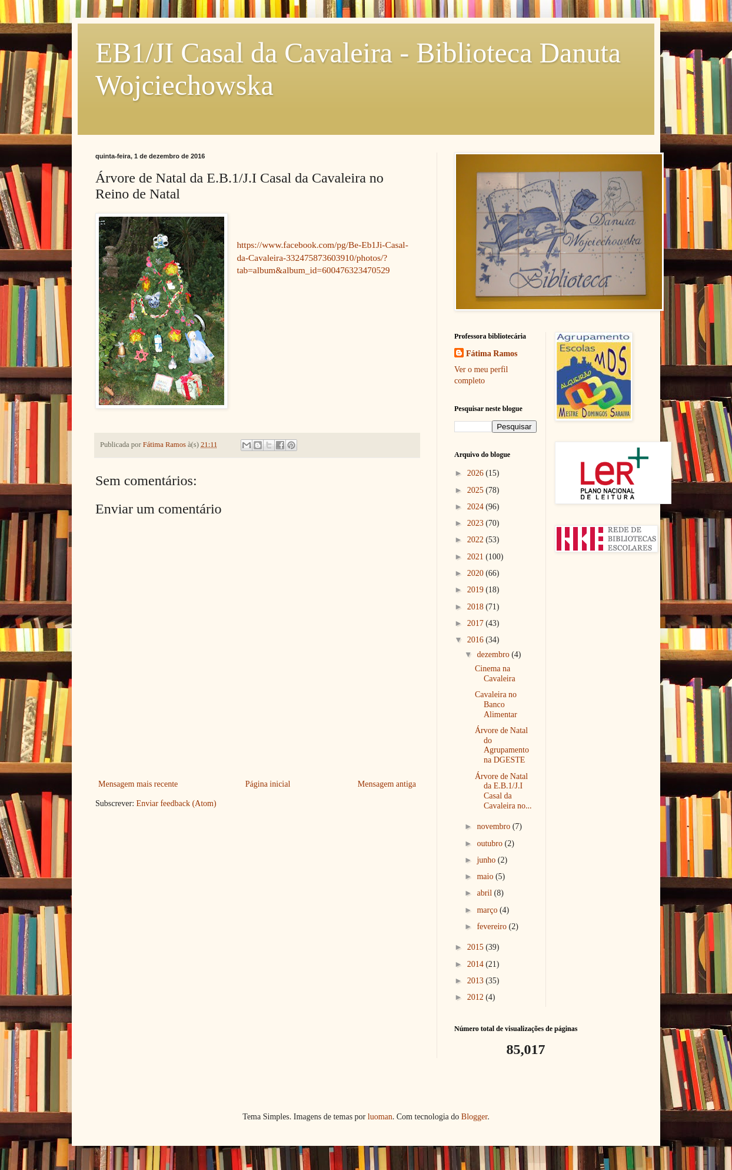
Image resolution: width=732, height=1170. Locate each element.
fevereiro (492, 926)
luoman (380, 1116)
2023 (476, 523)
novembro (494, 826)
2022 (476, 539)
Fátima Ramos (492, 353)
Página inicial (268, 784)
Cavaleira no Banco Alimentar (496, 704)
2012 (476, 997)
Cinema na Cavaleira (495, 673)
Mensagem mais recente (138, 784)
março (488, 910)
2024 (476, 506)
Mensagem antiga (387, 784)
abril (485, 893)
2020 (476, 573)
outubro (490, 843)
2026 (476, 473)
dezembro (494, 654)
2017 (476, 623)
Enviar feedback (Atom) (177, 803)
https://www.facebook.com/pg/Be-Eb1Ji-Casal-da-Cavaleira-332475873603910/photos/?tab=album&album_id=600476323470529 (322, 257)
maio (486, 876)
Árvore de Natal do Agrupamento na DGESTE (502, 745)
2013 (476, 980)
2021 (476, 556)
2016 (476, 639)
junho (487, 860)
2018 (476, 606)
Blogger (474, 1116)
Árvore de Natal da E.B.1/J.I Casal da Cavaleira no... (503, 791)
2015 (476, 947)
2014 (476, 964)
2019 (476, 589)
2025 (476, 490)
